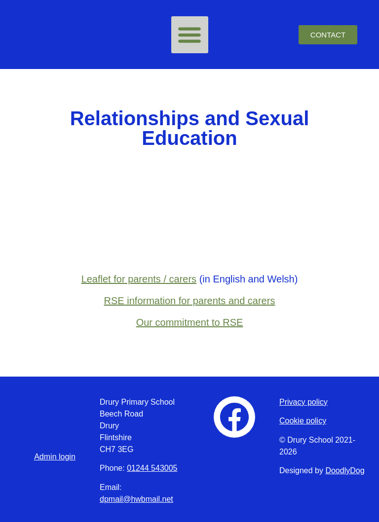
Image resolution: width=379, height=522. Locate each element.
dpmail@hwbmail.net (136, 499)
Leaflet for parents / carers (138, 279)
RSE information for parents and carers (189, 300)
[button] (189, 34)
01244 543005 (152, 468)
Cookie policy (302, 421)
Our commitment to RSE (189, 322)
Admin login (55, 456)
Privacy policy (303, 402)
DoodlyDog (344, 470)
